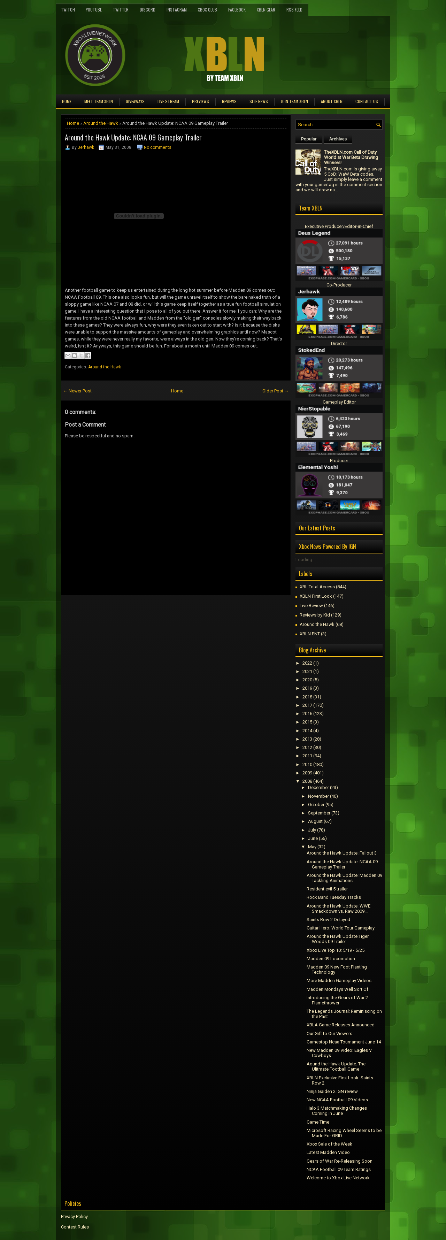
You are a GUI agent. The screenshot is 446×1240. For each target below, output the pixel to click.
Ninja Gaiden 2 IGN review (332, 1091)
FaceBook (237, 10)
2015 (307, 722)
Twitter (121, 10)
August (315, 821)
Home (66, 101)
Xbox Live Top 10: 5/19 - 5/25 (335, 950)
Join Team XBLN (294, 101)
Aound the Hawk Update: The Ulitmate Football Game (336, 1066)
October (316, 804)
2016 (307, 713)
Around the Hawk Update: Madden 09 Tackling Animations (344, 878)
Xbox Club (207, 10)
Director (339, 343)
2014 (307, 730)
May (312, 846)
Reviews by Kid (315, 615)
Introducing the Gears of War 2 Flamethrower (337, 1000)
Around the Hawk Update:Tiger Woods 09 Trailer (338, 939)
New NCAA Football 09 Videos (337, 1099)
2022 (307, 663)
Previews (200, 101)
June (313, 838)
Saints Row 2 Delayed (328, 919)
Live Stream (168, 101)
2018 (307, 696)
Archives (338, 139)
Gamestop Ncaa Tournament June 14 (344, 1041)
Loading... (305, 559)
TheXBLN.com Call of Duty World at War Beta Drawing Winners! (351, 157)
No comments (157, 147)
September (319, 813)
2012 (307, 747)
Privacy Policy (74, 1216)
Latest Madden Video (328, 1152)
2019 (307, 688)
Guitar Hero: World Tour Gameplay (341, 928)
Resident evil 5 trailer (327, 888)
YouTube (94, 10)
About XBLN (332, 101)
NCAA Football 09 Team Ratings (339, 1169)
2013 (307, 739)
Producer (339, 460)
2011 (307, 755)
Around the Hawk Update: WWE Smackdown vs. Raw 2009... (338, 908)
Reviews (229, 101)
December (318, 787)
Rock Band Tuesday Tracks (334, 897)
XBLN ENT (310, 633)
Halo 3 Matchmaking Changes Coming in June (337, 1110)
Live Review (311, 605)
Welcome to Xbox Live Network (338, 1177)
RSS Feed (294, 10)
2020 (307, 679)
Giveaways (135, 101)
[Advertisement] (142, 610)
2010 (307, 764)
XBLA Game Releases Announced (341, 1024)
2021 (307, 671)
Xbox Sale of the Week (329, 1144)
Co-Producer (339, 285)
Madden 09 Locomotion (331, 958)
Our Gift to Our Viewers (329, 1033)
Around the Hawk (100, 123)
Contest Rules (75, 1227)
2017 (307, 705)
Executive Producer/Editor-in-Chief (339, 226)
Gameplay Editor (339, 402)
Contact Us (366, 101)
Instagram (177, 10)
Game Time (318, 1122)
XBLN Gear (266, 10)
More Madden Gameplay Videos (339, 980)
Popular (309, 139)
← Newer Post (77, 390)
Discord (147, 10)
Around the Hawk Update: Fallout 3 (342, 853)
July (312, 830)
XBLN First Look (316, 596)
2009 (307, 772)
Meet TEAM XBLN (98, 101)
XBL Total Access (317, 586)
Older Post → (275, 390)
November (318, 796)
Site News (258, 101)
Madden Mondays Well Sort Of (337, 989)
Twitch (68, 10)
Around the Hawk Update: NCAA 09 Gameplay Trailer (133, 137)
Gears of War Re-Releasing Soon (339, 1161)
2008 (307, 781)
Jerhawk (86, 147)
